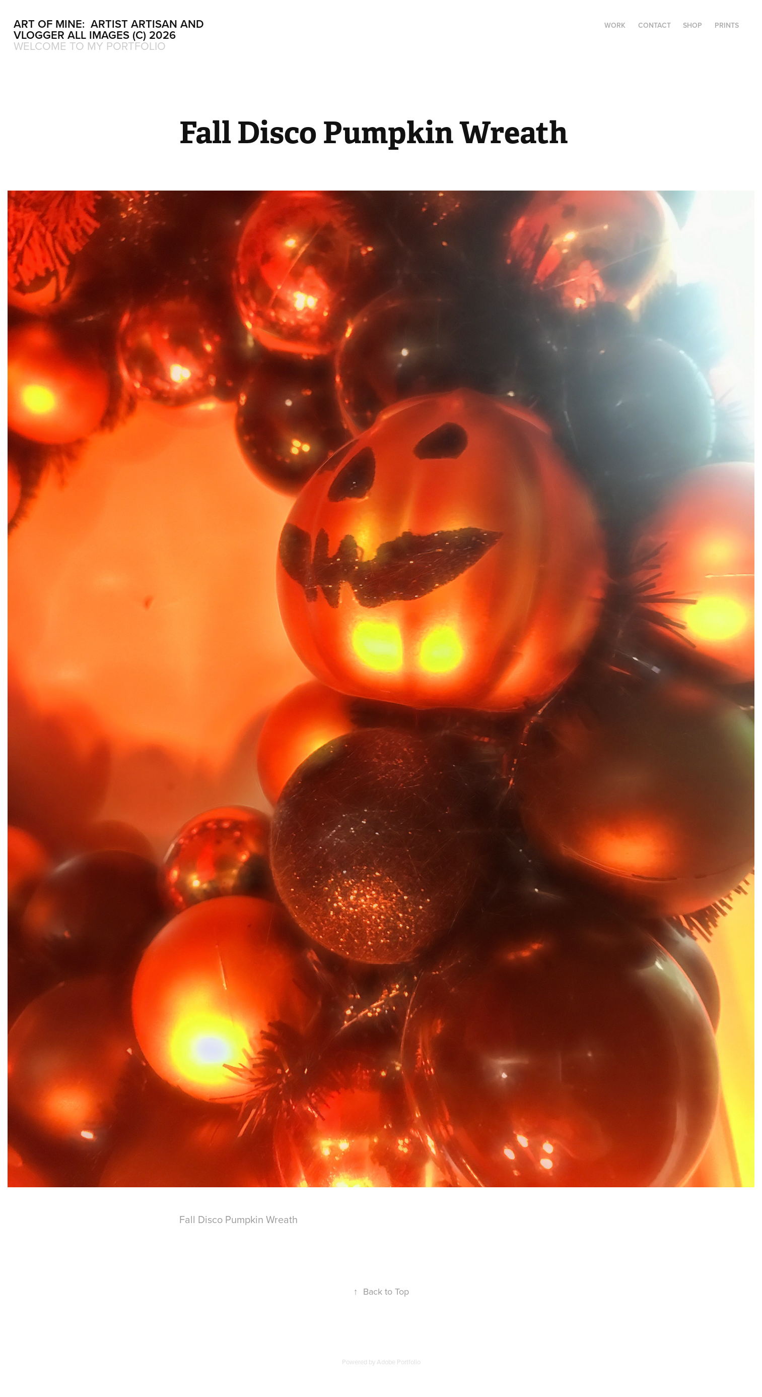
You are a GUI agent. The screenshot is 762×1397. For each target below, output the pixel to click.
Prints (727, 25)
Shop (692, 25)
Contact (654, 25)
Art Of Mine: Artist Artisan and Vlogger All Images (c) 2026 (110, 29)
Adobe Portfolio (399, 1361)
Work (615, 25)
